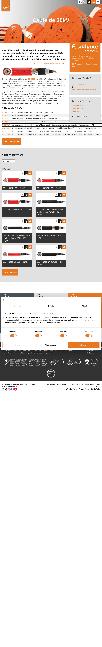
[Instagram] (9, 389)
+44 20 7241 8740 (78, 85)
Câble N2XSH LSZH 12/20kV (14, 188)
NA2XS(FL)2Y (6, 134)
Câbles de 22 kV (78, 108)
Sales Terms (75, 384)
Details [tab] (51, 306)
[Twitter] (6, 389)
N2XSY (4, 112)
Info (23, 173)
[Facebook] (12, 389)
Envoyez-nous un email (25, 384)
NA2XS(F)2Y (6, 131)
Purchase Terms (88, 384)
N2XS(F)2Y (6, 125)
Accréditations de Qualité (92, 351)
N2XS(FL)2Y (6, 128)
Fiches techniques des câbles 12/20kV (50, 63)
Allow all (83, 345)
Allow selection (51, 345)
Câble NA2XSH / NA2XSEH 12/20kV (17, 209)
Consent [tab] (17, 306)
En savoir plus (10, 272)
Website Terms (52, 384)
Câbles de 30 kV (78, 105)
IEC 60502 (31, 79)
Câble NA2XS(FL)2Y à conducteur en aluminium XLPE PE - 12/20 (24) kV (16, 238)
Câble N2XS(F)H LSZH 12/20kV (49, 188)
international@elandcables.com (84, 89)
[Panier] (30, 173)
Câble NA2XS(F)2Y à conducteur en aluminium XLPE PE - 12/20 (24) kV (50, 212)
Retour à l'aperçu (79, 116)
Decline (18, 345)
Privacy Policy (64, 384)
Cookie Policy (95, 389)
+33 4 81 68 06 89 (8, 384)
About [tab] (84, 306)
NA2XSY (5, 119)
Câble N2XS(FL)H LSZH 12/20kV (15, 262)
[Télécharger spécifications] (26, 173)
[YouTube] (15, 389)
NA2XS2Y (5, 122)
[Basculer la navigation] (98, 2)
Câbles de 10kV (77, 111)
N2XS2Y (5, 116)
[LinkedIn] (3, 389)
